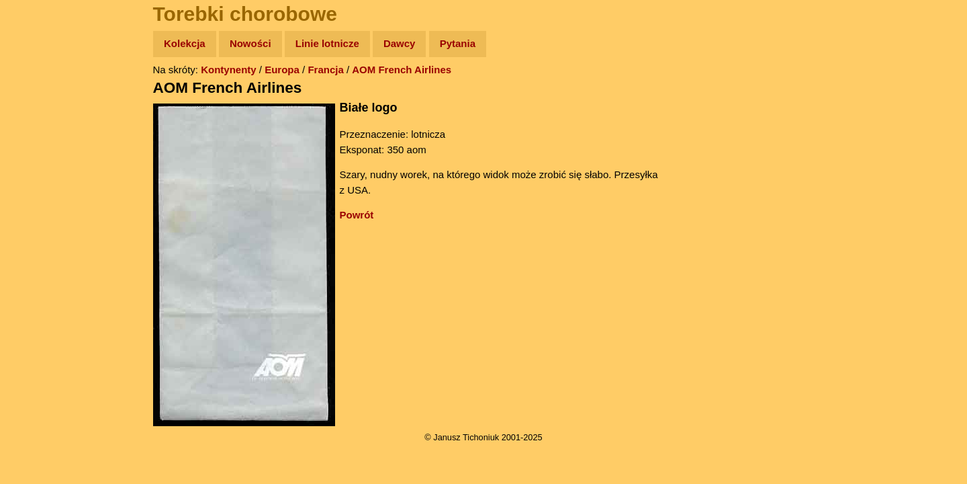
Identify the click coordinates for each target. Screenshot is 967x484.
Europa (282, 69)
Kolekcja (184, 43)
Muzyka (41, 199)
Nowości (250, 43)
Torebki (40, 277)
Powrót (357, 214)
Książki (40, 173)
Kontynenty (229, 69)
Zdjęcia (40, 122)
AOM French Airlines (401, 69)
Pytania (457, 43)
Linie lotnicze (327, 43)
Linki (34, 251)
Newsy (38, 147)
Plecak (38, 225)
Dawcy (399, 43)
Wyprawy (45, 96)
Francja (325, 69)
